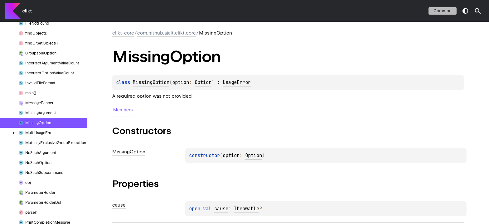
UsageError (237, 82)
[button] (478, 11)
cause (221, 209)
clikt (27, 11)
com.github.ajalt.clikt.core (166, 33)
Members (123, 109)
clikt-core (123, 33)
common (442, 10)
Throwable (246, 209)
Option (203, 82)
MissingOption (151, 82)
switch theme (465, 11)
